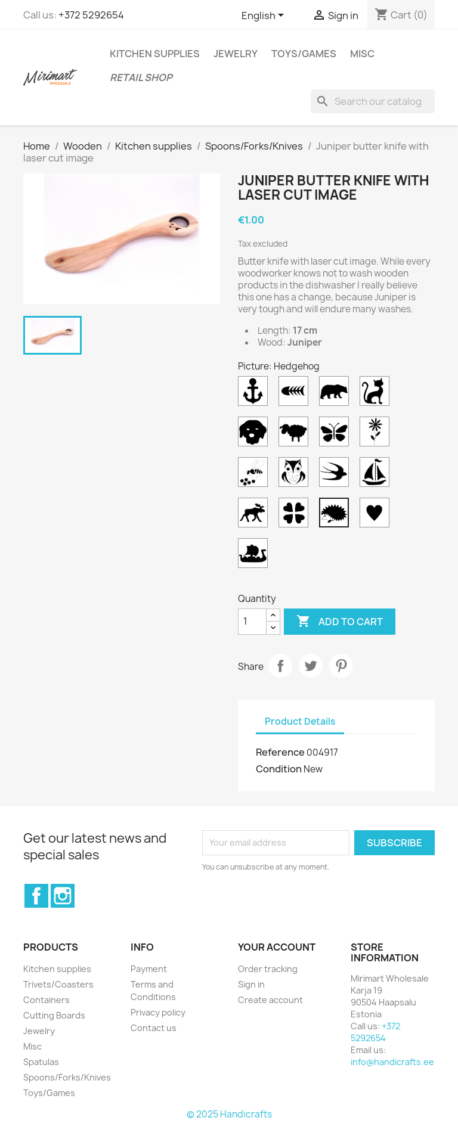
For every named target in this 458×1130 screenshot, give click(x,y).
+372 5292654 (91, 14)
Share (280, 666)
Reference (280, 752)
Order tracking (268, 968)
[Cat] (377, 394)
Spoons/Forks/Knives (67, 1077)
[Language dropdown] (265, 16)
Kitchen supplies (155, 53)
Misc (362, 53)
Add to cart (339, 621)
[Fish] (295, 394)
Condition (279, 769)
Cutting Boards (54, 1015)
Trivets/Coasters (58, 984)
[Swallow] (336, 475)
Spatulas (41, 1061)
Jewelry (235, 53)
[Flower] (377, 434)
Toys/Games (303, 53)
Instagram (63, 896)
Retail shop (141, 77)
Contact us (154, 1027)
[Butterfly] (336, 434)
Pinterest (341, 666)
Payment (149, 968)
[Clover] (295, 515)
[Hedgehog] (336, 515)
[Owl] (295, 475)
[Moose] (255, 515)
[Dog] (255, 434)
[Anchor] (255, 394)
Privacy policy (158, 1012)
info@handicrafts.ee (392, 1061)
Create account (270, 999)
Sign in (251, 984)
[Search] (373, 101)
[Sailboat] (377, 475)
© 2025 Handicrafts (229, 1114)
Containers (46, 999)
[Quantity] (252, 622)
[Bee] (255, 475)
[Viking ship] (255, 556)
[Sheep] (295, 434)
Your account (276, 947)
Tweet (311, 666)
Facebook (36, 896)
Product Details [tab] (300, 721)
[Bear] (336, 394)
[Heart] (377, 515)
